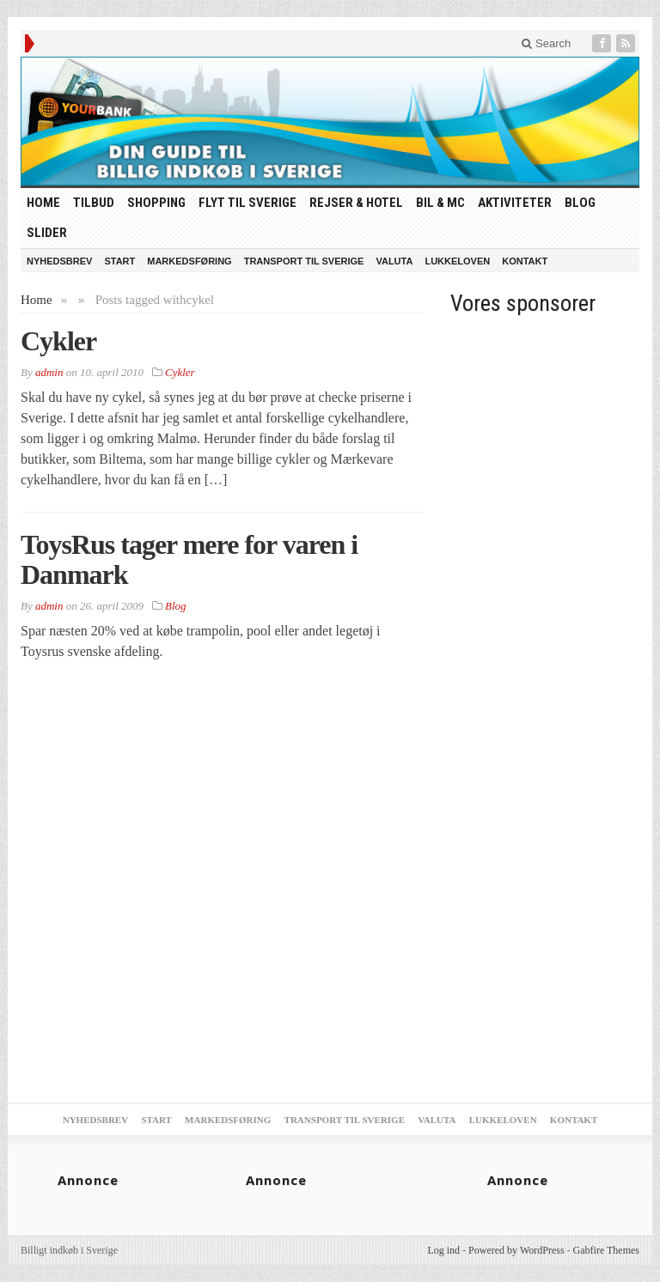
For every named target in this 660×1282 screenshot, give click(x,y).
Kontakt (524, 261)
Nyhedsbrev (59, 261)
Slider (47, 232)
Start (119, 261)
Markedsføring (189, 261)
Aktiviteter (515, 202)
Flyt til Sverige (247, 202)
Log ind (443, 1250)
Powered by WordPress (516, 1250)
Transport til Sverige (304, 261)
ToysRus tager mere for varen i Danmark (189, 559)
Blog (580, 202)
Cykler (58, 340)
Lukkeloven (457, 261)
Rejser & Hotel (356, 202)
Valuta (394, 261)
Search (546, 43)
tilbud (93, 202)
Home (36, 300)
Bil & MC (440, 202)
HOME (43, 202)
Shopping (156, 202)
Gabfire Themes (606, 1250)
